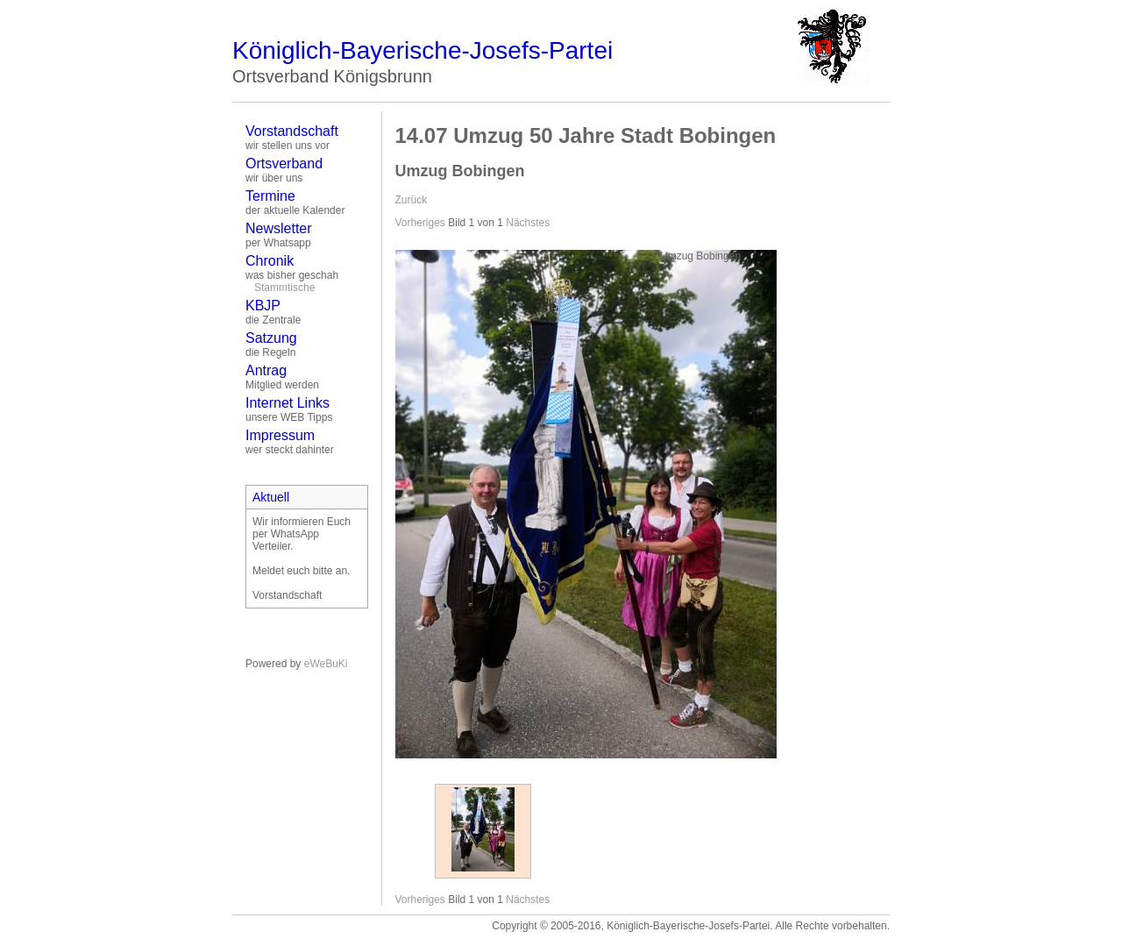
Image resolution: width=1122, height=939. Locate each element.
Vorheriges (420, 223)
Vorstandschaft (291, 131)
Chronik (269, 260)
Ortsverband (284, 163)
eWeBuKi (326, 664)
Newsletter (278, 228)
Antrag (266, 370)
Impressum (280, 435)
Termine (270, 196)
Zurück (411, 200)
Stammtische (284, 287)
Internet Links (287, 402)
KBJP (262, 305)
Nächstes (528, 223)
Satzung (271, 338)
